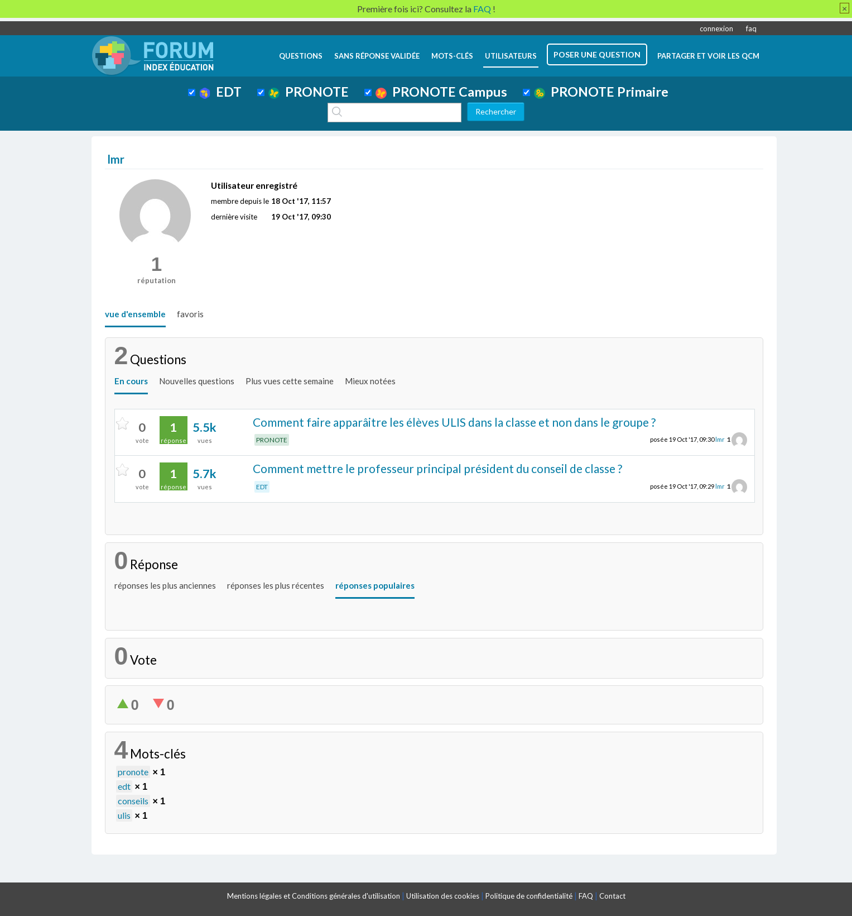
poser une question (597, 54)
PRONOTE (308, 91)
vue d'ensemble (135, 314)
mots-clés (452, 55)
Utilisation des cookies (442, 895)
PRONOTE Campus (441, 91)
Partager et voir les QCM (708, 55)
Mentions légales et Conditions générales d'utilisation (313, 895)
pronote (133, 771)
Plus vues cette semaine (290, 381)
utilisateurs (511, 55)
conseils (133, 800)
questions (300, 55)
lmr (720, 439)
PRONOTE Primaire (601, 91)
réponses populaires (375, 585)
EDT (220, 91)
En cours (131, 381)
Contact (612, 895)
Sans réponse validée (377, 55)
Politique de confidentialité (528, 895)
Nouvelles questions (196, 381)
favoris (190, 314)
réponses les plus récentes (275, 585)
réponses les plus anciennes (165, 585)
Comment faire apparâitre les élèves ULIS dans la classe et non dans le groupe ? (454, 422)
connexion (716, 28)
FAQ (586, 895)
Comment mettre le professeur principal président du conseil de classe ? (437, 468)
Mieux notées (370, 381)
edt (124, 786)
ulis (124, 815)
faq (751, 28)
